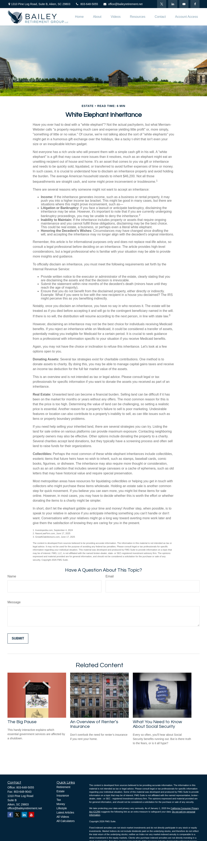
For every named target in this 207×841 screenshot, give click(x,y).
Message (14, 602)
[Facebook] (195, 4)
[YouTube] (183, 4)
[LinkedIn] (172, 4)
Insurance (63, 795)
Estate (61, 791)
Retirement (63, 787)
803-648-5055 (86, 4)
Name (11, 576)
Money (61, 804)
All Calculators (66, 821)
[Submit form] (17, 638)
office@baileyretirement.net (123, 4)
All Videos (63, 816)
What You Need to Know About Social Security (157, 724)
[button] (79, 16)
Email (110, 576)
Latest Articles (65, 812)
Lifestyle (62, 808)
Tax (59, 799)
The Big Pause (22, 722)
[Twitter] (161, 4)
